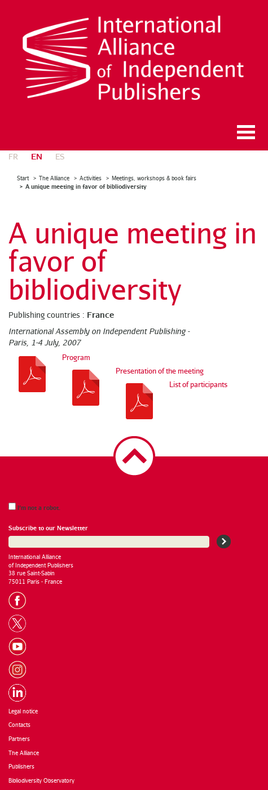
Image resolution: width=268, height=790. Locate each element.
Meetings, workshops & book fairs (154, 178)
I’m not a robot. (34, 507)
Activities (91, 178)
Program (76, 357)
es (59, 156)
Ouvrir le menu (246, 132)
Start (23, 178)
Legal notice (23, 711)
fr (13, 156)
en (36, 155)
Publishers (21, 766)
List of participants (198, 384)
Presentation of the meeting (160, 370)
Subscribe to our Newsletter (48, 527)
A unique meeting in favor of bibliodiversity (86, 186)
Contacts (19, 724)
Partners (19, 738)
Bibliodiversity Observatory (41, 780)
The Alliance (54, 178)
